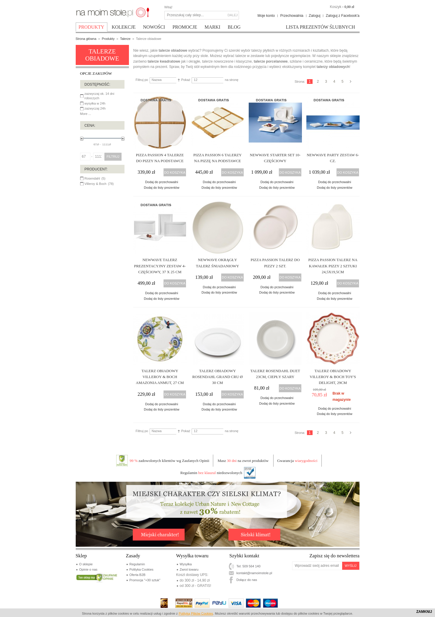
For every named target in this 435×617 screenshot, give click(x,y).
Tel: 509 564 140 (249, 566)
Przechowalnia (291, 16)
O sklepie (86, 564)
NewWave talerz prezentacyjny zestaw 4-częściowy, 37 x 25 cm (160, 266)
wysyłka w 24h (95, 103)
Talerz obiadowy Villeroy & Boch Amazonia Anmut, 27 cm (160, 377)
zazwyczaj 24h (95, 108)
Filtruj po (142, 80)
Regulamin (137, 564)
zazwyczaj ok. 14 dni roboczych (99, 96)
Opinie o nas (88, 569)
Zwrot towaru (189, 569)
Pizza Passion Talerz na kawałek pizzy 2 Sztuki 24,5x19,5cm (332, 266)
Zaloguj (314, 16)
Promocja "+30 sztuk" (145, 580)
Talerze (125, 38)
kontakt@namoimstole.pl (254, 573)
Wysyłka (186, 564)
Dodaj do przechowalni (161, 182)
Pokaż (185, 80)
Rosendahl (92, 178)
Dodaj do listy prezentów (162, 187)
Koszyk (335, 7)
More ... (85, 113)
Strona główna (86, 38)
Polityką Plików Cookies (196, 613)
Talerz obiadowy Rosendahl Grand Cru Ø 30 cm (217, 377)
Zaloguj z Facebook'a (343, 16)
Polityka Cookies (141, 569)
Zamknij (424, 612)
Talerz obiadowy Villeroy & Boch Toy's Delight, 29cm (333, 377)
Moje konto (266, 16)
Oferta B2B (137, 575)
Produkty (108, 38)
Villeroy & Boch (95, 183)
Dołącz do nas (247, 580)
